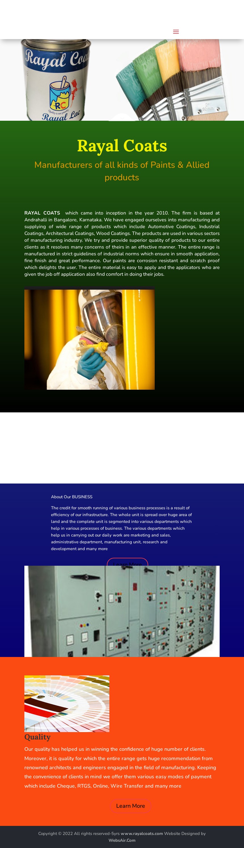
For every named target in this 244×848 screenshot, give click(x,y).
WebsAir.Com (122, 840)
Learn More (127, 565)
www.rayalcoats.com (142, 833)
